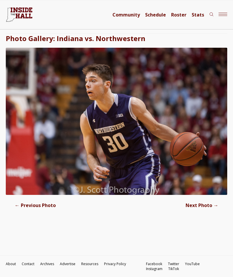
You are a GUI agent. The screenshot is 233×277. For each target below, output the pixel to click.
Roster (178, 15)
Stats (198, 15)
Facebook (154, 263)
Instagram (154, 268)
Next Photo (202, 205)
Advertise (67, 263)
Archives (47, 263)
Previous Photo (35, 205)
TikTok (173, 268)
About (11, 263)
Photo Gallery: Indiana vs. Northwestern (75, 38)
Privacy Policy (115, 263)
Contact (28, 263)
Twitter (173, 263)
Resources (89, 263)
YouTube (192, 263)
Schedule (155, 15)
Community (126, 15)
